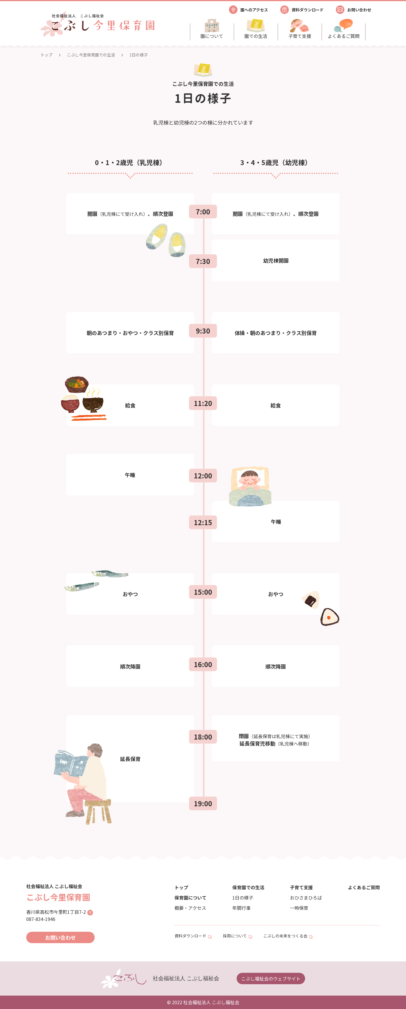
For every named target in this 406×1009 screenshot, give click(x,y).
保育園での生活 (248, 887)
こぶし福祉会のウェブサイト (271, 978)
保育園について (190, 897)
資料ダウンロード (190, 936)
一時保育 (299, 907)
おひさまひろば (306, 897)
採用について (235, 936)
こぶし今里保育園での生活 (91, 55)
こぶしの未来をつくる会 (285, 936)
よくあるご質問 (364, 887)
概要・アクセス (190, 907)
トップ (46, 55)
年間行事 (241, 907)
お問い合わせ (60, 937)
